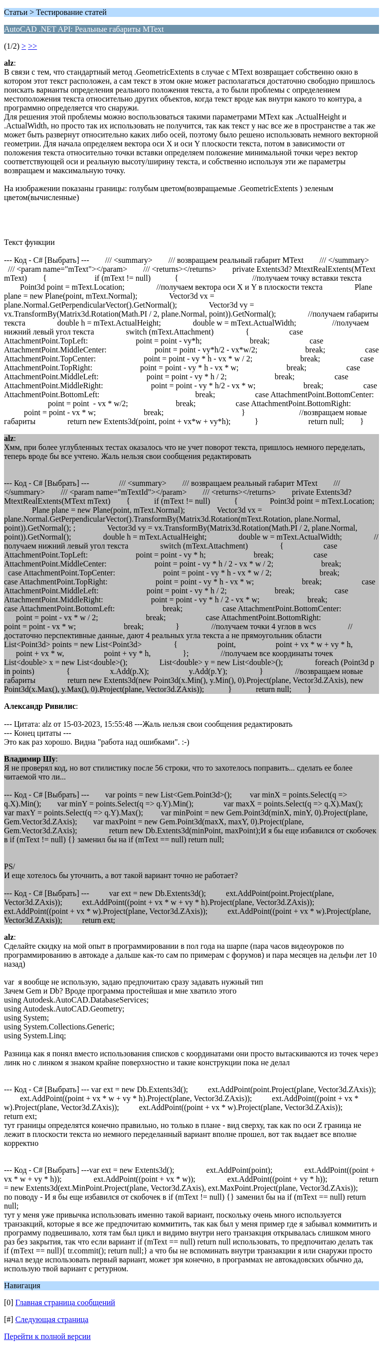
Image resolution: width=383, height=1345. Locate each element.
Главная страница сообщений (65, 1302)
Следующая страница (52, 1319)
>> (32, 46)
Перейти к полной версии (47, 1336)
